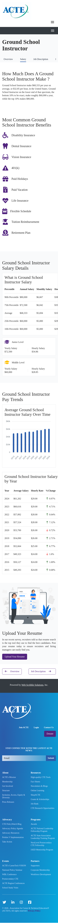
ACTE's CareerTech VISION (14, 866)
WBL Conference (9, 874)
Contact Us (49, 727)
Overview (8, 59)
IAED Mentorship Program (42, 850)
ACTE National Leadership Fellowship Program (42, 829)
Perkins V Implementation (13, 837)
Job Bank (34, 804)
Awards (34, 824)
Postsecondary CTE (10, 879)
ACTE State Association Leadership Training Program (43, 836)
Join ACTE (24, 727)
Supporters (35, 866)
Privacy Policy (34, 911)
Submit (51, 758)
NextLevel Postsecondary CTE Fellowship (41, 844)
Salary (23, 59)
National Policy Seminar (12, 870)
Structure (6, 790)
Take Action (7, 842)
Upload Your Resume (15, 656)
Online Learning (37, 790)
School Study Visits (10, 888)
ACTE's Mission (9, 777)
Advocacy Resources (10, 833)
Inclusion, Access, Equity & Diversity (13, 796)
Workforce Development (41, 874)
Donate (50, 733)
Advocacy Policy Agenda (12, 828)
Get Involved (7, 786)
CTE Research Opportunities (42, 808)
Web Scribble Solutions (32, 685)
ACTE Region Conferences (13, 883)
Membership (7, 782)
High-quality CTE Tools (41, 777)
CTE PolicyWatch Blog (11, 824)
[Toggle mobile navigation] (52, 30)
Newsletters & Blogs (39, 786)
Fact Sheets (35, 782)
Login (36, 727)
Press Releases (8, 802)
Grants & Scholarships (40, 799)
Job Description (40, 59)
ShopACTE (35, 795)
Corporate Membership (40, 870)
